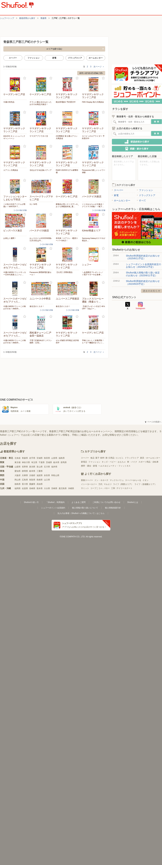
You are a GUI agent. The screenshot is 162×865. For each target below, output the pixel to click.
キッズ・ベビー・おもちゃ (114, 462)
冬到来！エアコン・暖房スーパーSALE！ (67, 239)
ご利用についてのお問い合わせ (106, 502)
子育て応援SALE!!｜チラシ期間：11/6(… (41, 341)
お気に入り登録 (25, 78)
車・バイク (132, 462)
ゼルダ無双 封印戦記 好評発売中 (67, 341)
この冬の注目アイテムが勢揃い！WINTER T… (14, 205)
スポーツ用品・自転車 (148, 462)
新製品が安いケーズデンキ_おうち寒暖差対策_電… (67, 205)
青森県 (43, 18)
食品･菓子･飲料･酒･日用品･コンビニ (106, 458)
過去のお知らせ (151, 291)
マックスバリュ (117, 480)
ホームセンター (96, 58)
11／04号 (33, 204)
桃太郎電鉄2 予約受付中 (66, 102)
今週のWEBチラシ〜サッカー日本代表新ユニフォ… (14, 273)
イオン (145, 480)
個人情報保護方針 (113, 508)
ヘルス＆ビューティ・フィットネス (114, 466)
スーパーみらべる (133, 480)
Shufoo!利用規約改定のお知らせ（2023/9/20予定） (143, 282)
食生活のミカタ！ (37, 306)
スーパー (13, 58)
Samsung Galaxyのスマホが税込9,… (93, 239)
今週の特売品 (8, 102)
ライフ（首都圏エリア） (145, 484)
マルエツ (108, 484)
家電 (54, 58)
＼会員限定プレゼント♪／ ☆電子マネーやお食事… (92, 273)
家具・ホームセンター (150, 458)
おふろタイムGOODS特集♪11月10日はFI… (41, 239)
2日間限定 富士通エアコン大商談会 (66, 137)
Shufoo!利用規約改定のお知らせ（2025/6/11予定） (143, 257)
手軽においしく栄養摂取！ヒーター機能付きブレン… (93, 341)
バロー (107, 488)
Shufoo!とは (132, 502)
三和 (113, 488)
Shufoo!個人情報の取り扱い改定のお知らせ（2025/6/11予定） (143, 274)
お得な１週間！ (9, 238)
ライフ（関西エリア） (123, 484)
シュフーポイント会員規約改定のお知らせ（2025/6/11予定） (143, 265)
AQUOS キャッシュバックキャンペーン (14, 137)
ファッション (34, 58)
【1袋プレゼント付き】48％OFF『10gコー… (93, 307)
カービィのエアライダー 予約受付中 (93, 137)
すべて (141, 200)
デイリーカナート (124, 488)
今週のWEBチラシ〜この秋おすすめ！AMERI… (14, 307)
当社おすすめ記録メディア (41, 170)
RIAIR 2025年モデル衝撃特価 (67, 171)
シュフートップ (7, 18)
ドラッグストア (75, 58)
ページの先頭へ (153, 422)
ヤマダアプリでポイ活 (39, 136)
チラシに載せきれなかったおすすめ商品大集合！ (41, 103)
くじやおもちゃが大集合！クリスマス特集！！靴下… (93, 205)
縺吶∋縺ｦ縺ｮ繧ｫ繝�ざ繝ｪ (91, 73)
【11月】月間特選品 (64, 272)
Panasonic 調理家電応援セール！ (40, 273)
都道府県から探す (27, 18)
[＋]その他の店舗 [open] (20, 210)
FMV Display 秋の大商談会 (93, 102)
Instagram (140, 306)
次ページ (99, 66)
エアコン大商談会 (10, 170)
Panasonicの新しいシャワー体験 (93, 171)
